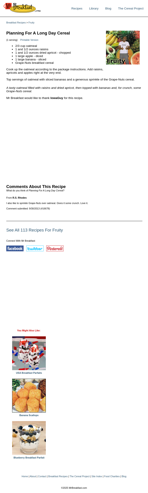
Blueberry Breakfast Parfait (29, 456)
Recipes (76, 8)
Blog (108, 8)
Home (25, 476)
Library (94, 8)
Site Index (96, 476)
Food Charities (111, 476)
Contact (42, 476)
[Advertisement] (74, 140)
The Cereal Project (131, 8)
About (33, 476)
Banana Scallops (29, 414)
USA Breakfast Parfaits (29, 371)
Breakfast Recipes (16, 22)
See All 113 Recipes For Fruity (34, 230)
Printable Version (29, 40)
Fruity (32, 22)
